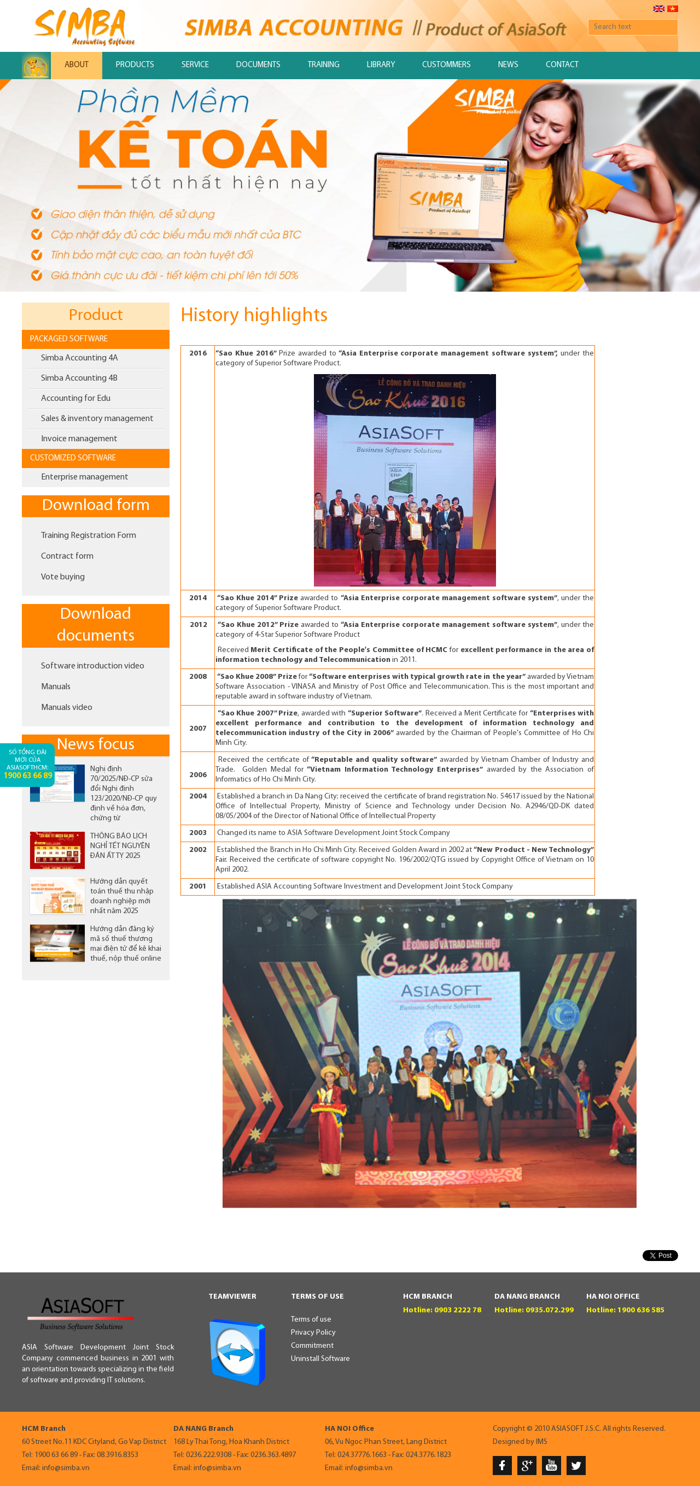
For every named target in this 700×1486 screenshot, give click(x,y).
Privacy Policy (313, 1333)
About (77, 65)
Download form (96, 506)
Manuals (56, 687)
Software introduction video (92, 666)
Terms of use (311, 1320)
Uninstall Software (320, 1359)
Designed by (513, 1442)
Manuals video (66, 707)
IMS (541, 1442)
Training (324, 65)
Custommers (446, 65)
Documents (258, 65)
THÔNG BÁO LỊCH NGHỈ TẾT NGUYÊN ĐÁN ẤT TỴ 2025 (120, 846)
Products (135, 65)
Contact (562, 65)
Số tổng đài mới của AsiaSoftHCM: (27, 764)
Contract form (67, 556)
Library (381, 65)
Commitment (312, 1346)
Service (195, 65)
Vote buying (63, 577)
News (508, 65)
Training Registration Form (88, 535)
